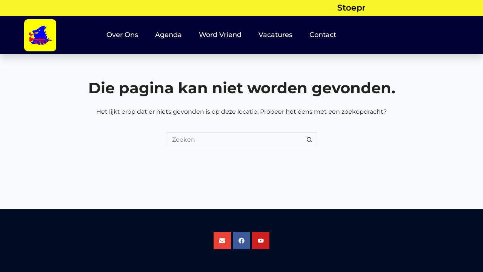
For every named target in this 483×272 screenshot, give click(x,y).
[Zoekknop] (309, 139)
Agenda (168, 35)
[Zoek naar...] (234, 139)
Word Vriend (220, 35)
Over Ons (122, 35)
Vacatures (275, 35)
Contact (322, 35)
